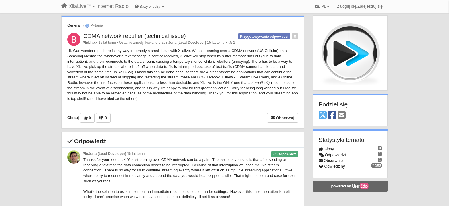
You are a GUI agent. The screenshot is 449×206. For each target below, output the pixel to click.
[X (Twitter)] (323, 115)
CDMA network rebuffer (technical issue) (134, 36)
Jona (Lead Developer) (187, 43)
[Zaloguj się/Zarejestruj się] (359, 6)
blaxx (92, 43)
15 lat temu (136, 154)
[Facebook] (332, 115)
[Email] (342, 115)
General (73, 25)
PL (322, 6)
